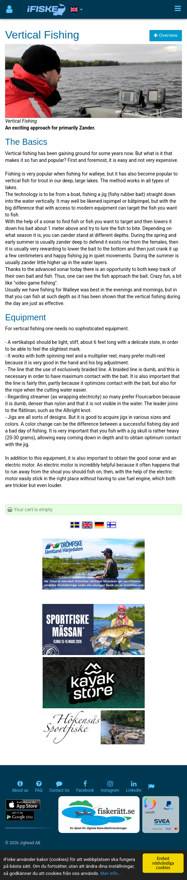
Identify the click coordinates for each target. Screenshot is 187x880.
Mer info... (110, 873)
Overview (165, 35)
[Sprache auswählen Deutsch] (100, 525)
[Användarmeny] (9, 9)
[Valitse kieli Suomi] (112, 525)
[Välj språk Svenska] (75, 525)
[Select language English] (87, 525)
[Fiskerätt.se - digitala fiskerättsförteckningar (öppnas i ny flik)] (99, 814)
